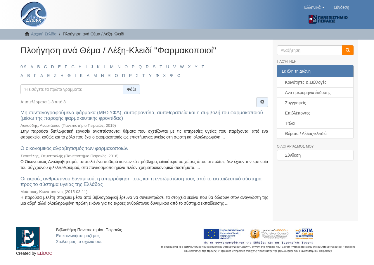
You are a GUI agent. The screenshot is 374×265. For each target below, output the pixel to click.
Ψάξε (131, 89)
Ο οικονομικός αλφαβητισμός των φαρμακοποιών (74, 148)
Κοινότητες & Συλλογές (305, 82)
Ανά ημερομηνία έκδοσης (308, 92)
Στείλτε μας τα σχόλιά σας (79, 241)
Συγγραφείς (295, 102)
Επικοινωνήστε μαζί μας (78, 235)
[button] (314, 7)
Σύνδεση (293, 155)
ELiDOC (44, 253)
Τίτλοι (290, 123)
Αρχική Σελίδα (43, 34)
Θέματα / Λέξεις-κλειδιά (306, 133)
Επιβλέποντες (297, 113)
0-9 (23, 66)
